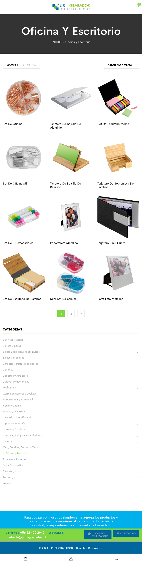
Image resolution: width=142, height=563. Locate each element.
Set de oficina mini (16, 183)
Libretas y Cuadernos (15, 429)
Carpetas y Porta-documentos (20, 363)
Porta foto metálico (110, 299)
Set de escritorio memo (113, 124)
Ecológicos (9, 387)
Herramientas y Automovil (18, 399)
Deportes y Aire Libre (15, 375)
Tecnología (9, 477)
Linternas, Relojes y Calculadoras (22, 435)
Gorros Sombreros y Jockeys (19, 393)
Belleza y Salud (12, 345)
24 (28, 65)
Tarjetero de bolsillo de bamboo (65, 185)
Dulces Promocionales (16, 381)
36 (34, 65)
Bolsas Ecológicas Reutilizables (21, 351)
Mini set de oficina (63, 299)
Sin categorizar (12, 471)
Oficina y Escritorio (17, 453)
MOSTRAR (12, 65)
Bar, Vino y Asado (13, 339)
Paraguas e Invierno (14, 459)
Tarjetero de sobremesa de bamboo (115, 185)
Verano (7, 483)
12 (22, 65)
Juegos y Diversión (14, 411)
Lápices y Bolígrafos (14, 423)
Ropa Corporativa (13, 465)
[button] (97, 534)
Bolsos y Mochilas (13, 357)
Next (81, 313)
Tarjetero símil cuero (111, 243)
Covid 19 (8, 369)
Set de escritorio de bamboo (22, 299)
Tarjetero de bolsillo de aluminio (65, 125)
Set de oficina (12, 124)
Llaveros (7, 441)
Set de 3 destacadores (18, 243)
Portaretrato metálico (64, 243)
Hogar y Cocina (12, 405)
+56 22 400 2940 (32, 532)
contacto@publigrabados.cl (26, 537)
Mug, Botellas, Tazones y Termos (21, 447)
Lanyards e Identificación (17, 417)
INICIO (56, 42)
